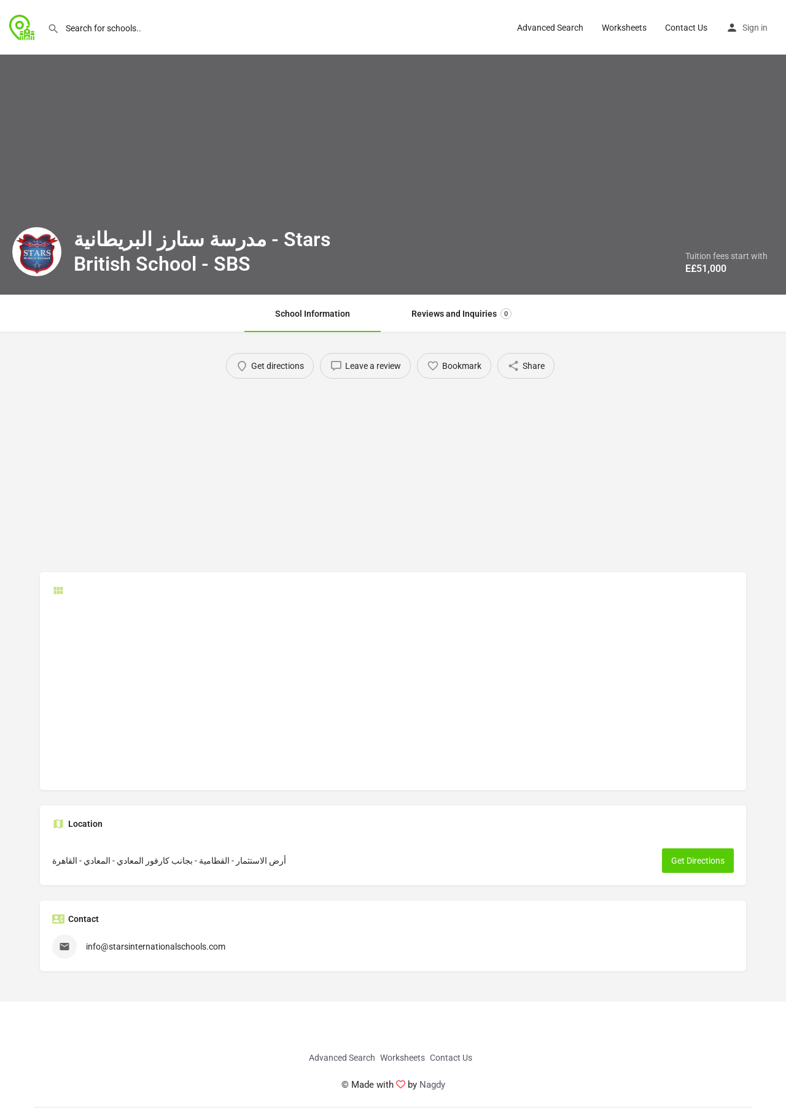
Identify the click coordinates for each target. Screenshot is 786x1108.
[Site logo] (23, 26)
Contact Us (686, 28)
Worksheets (624, 28)
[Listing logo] (36, 251)
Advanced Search (550, 28)
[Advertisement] (393, 471)
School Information (312, 314)
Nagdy (432, 1084)
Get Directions (698, 861)
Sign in (755, 28)
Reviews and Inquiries (461, 313)
